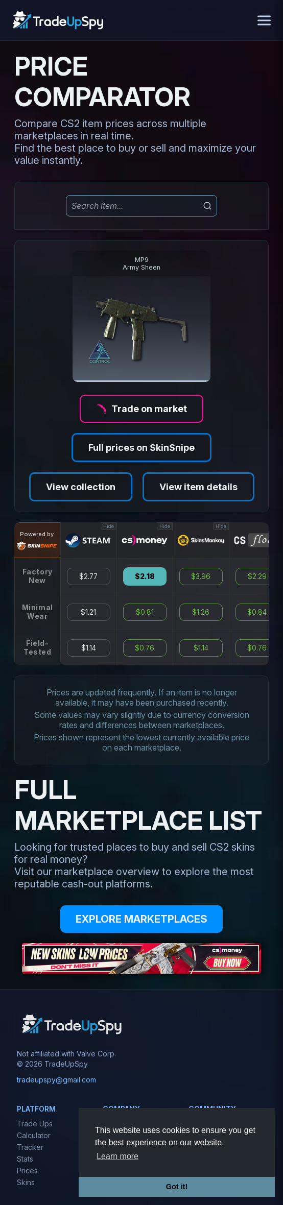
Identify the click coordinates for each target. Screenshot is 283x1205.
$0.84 (257, 612)
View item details (198, 486)
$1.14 (88, 648)
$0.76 (144, 648)
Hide (108, 526)
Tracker (30, 1147)
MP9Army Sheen (141, 263)
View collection (80, 486)
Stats (25, 1158)
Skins (26, 1182)
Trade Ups (35, 1123)
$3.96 (200, 576)
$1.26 (200, 612)
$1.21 (88, 612)
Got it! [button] (176, 1187)
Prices (27, 1170)
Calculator (34, 1135)
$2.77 (88, 576)
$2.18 (145, 576)
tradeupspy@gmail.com (56, 1079)
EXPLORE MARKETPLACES (141, 919)
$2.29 (257, 576)
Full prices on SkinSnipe (141, 447)
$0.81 (145, 612)
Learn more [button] (117, 1156)
